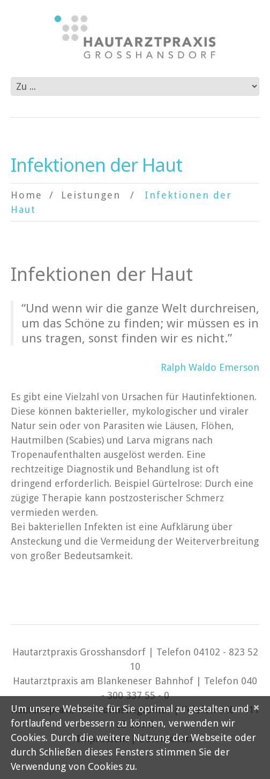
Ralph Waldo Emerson (210, 367)
